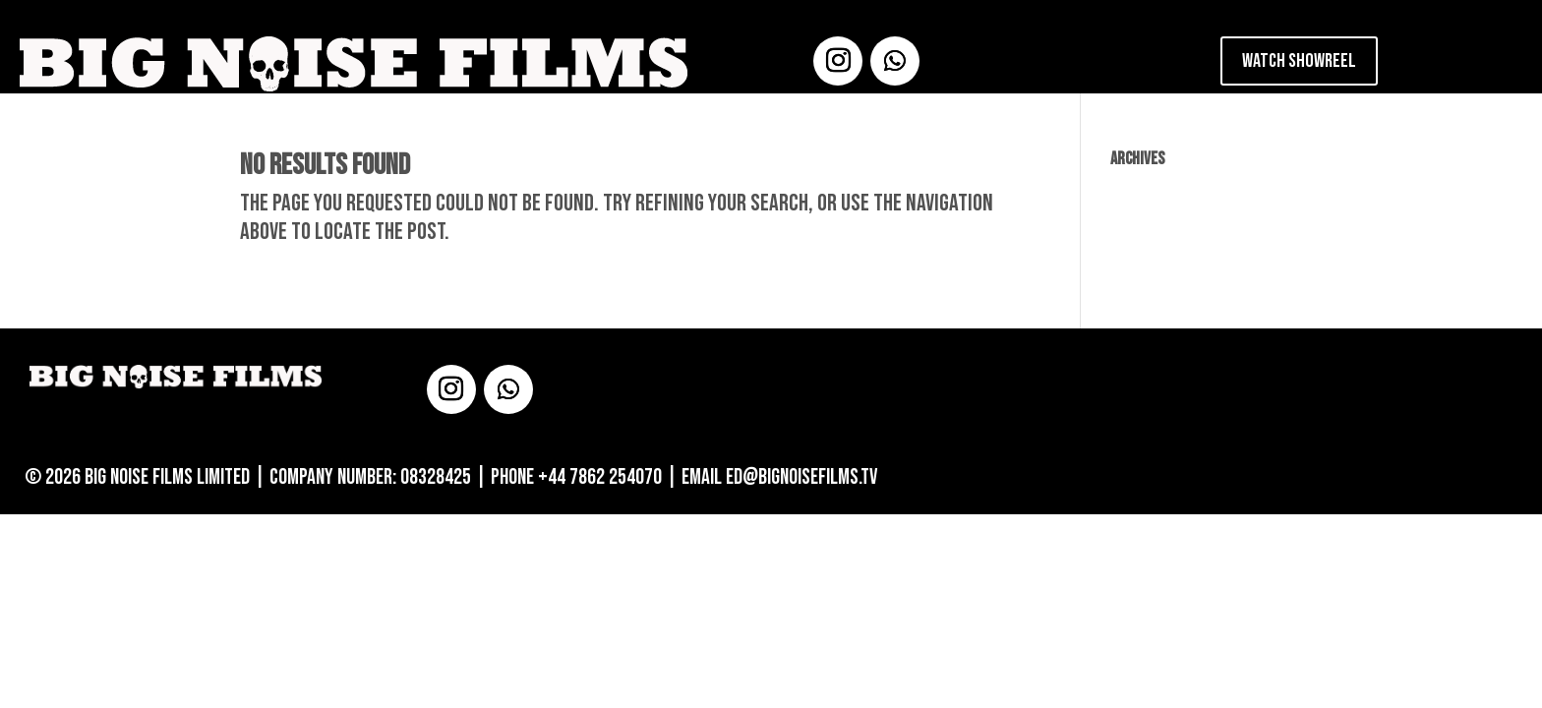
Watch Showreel (1299, 61)
